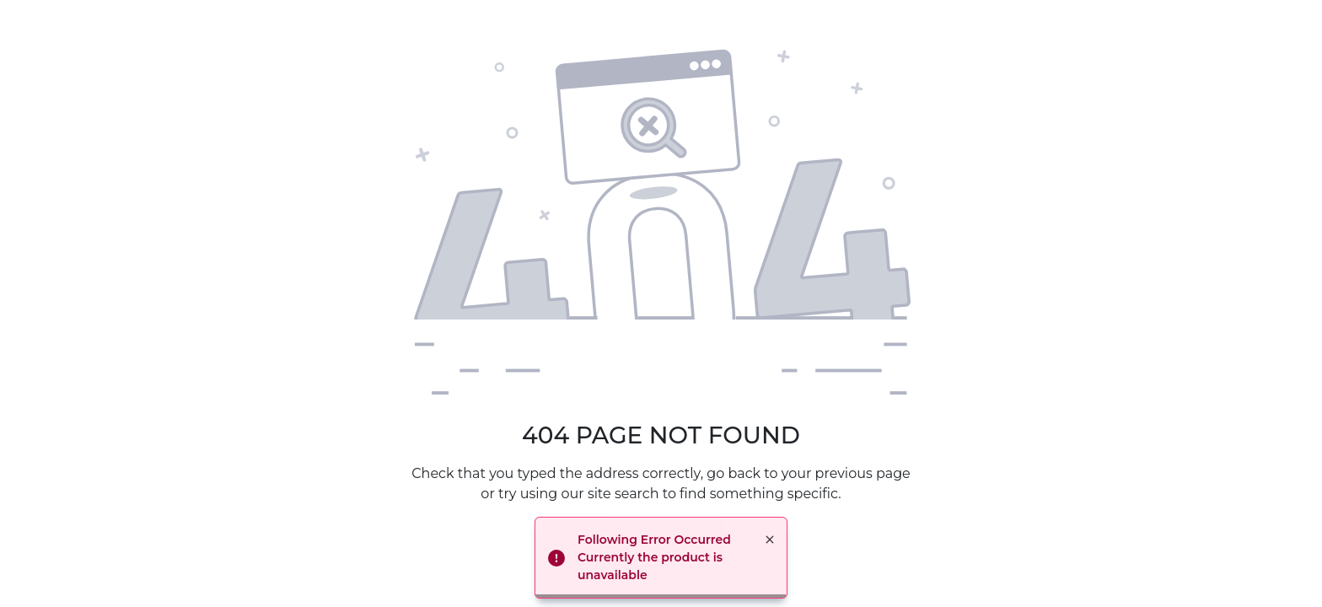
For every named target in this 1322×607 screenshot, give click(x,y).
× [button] (769, 539)
